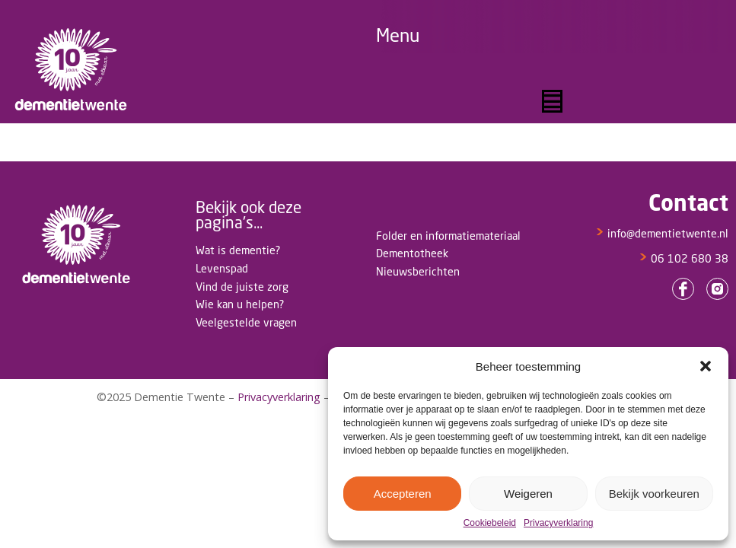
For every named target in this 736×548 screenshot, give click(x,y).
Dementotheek (412, 253)
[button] (705, 366)
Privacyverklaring (558, 523)
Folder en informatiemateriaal (448, 235)
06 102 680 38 (683, 258)
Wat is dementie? (238, 250)
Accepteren (403, 493)
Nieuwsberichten (418, 271)
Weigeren (528, 493)
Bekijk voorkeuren (654, 493)
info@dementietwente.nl (661, 233)
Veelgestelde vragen (246, 322)
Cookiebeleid (490, 523)
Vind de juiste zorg (242, 286)
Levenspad (222, 268)
